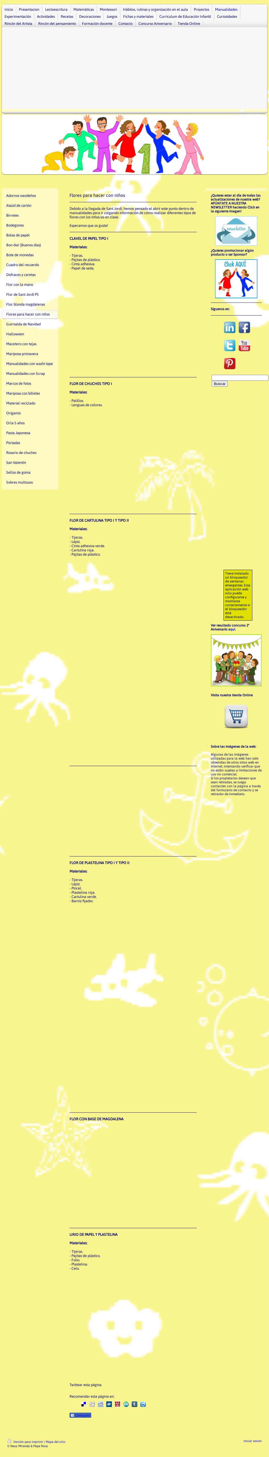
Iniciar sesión (253, 1441)
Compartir (80, 1415)
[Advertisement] (134, 69)
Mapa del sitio (55, 1441)
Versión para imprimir (25, 1441)
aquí (231, 629)
